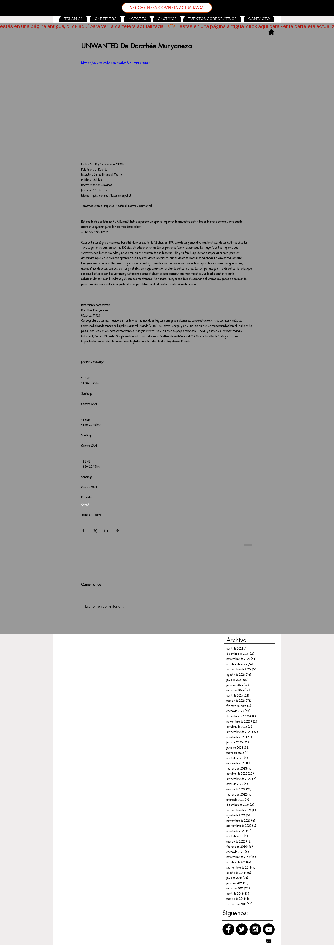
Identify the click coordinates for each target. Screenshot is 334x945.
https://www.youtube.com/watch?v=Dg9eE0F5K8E (115, 62)
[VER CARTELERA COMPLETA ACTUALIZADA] (167, 8)
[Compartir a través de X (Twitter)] (95, 530)
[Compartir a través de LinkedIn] (106, 530)
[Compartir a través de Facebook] (83, 530)
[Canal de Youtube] (269, 929)
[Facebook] (228, 929)
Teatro (97, 514)
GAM (85, 504)
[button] (167, 19)
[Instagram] (255, 929)
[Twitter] (242, 929)
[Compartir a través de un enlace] (117, 530)
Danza (86, 514)
